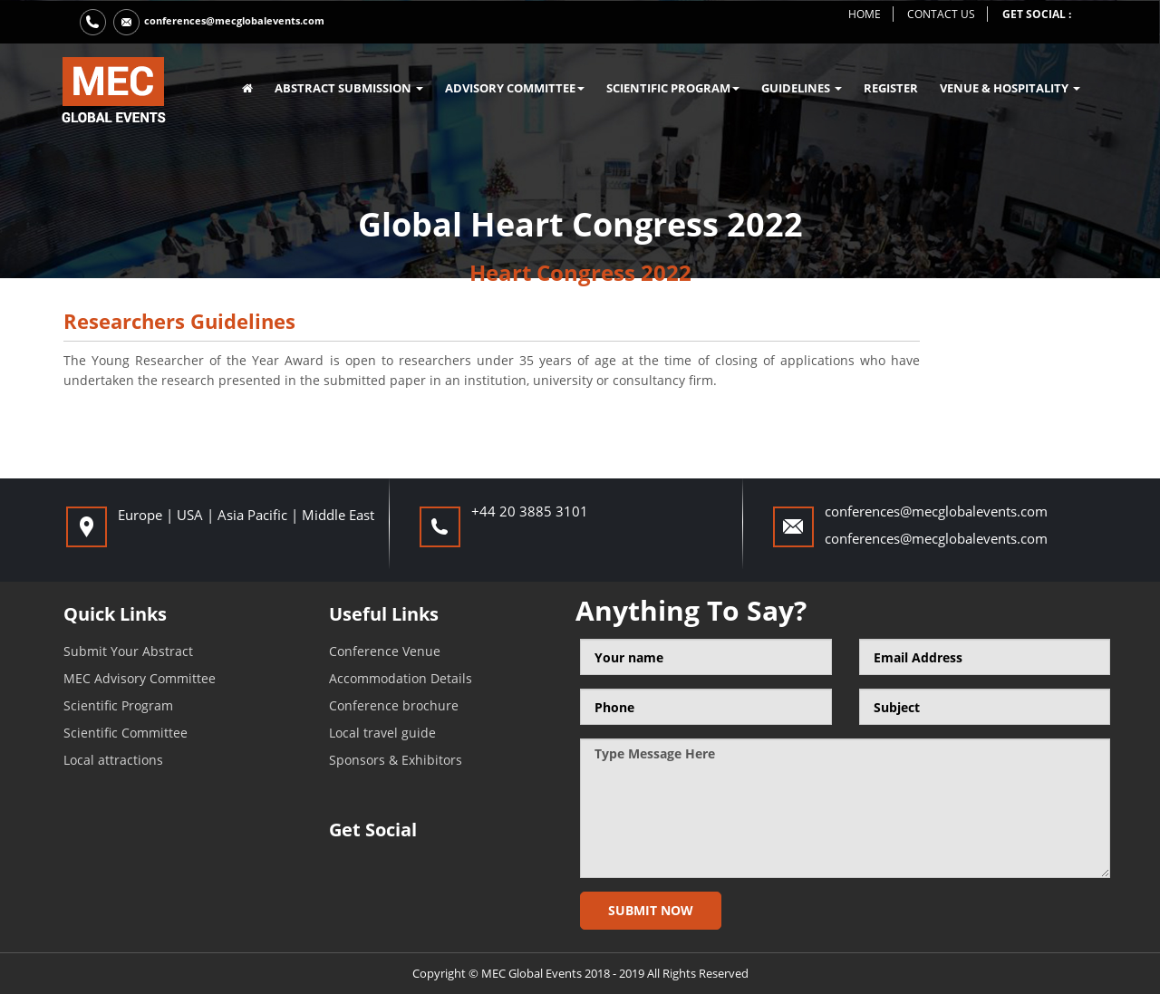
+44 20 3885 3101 (529, 511)
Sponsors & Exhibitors (395, 759)
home (864, 14)
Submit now (650, 910)
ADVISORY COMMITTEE (515, 88)
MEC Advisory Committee (139, 678)
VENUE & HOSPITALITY (1010, 88)
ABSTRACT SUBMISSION (349, 88)
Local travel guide (382, 732)
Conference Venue (384, 651)
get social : (1036, 14)
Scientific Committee (125, 732)
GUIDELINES (801, 88)
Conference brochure (394, 705)
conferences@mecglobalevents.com (936, 511)
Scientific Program (118, 705)
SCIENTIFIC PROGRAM (673, 88)
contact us (941, 14)
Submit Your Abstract (128, 651)
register (891, 88)
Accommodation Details (400, 678)
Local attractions (113, 759)
